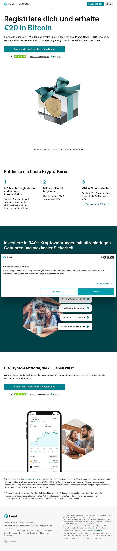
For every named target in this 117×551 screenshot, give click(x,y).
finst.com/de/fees (30, 479)
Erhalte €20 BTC (95, 4)
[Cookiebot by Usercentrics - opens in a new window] (103, 257)
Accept (95, 292)
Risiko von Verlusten (75, 149)
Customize (58, 292)
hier (110, 535)
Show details (103, 283)
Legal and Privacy (96, 530)
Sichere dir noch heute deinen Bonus (34, 49)
